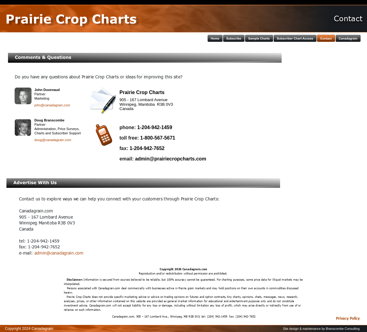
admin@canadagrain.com (58, 252)
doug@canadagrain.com (52, 140)
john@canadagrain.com (52, 105)
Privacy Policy (348, 318)
